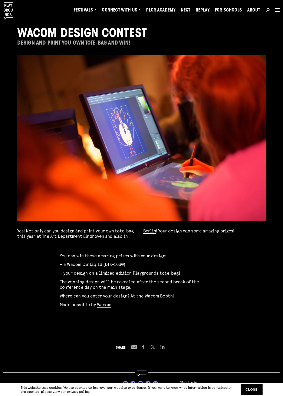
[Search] (267, 10)
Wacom (104, 303)
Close (251, 389)
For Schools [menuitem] (228, 11)
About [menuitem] (253, 11)
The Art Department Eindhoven (73, 236)
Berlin (149, 230)
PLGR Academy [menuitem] (160, 11)
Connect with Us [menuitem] (119, 11)
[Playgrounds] (10, 11)
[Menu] (276, 10)
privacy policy (78, 391)
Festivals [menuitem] (83, 11)
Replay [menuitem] (203, 11)
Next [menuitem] (185, 11)
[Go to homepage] (141, 373)
